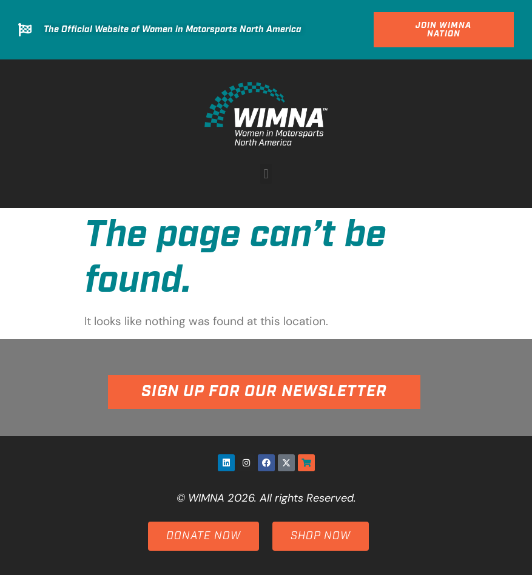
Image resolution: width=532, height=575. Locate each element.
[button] (266, 174)
